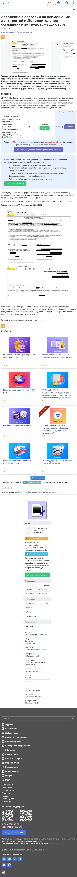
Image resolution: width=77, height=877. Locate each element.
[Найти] (73, 718)
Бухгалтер (29, 641)
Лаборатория (11, 733)
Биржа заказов (12, 771)
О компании (7, 785)
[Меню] (3, 3)
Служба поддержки (14, 807)
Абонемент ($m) (31, 703)
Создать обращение (14, 832)
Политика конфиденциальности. (44, 844)
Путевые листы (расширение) (17, 425)
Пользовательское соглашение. (15, 844)
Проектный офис (13, 758)
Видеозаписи (11, 767)
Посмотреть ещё (37, 478)
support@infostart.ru (12, 827)
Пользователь (30, 643)
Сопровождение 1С (14, 741)
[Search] (38, 718)
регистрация (39, 492)
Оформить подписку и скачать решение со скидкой (38, 150)
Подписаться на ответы (11, 482)
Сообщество (8, 788)
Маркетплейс (12, 754)
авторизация (51, 492)
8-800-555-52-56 (10, 824)
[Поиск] (9, 3)
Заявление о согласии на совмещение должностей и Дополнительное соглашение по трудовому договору (35, 20)
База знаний (11, 729)
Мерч (8, 780)
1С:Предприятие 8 (32, 656)
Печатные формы (32, 635)
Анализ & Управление (16, 737)
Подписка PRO (8, 790)
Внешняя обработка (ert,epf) (36, 650)
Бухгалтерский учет (33, 697)
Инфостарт (38, 320)
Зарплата (42, 635)
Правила (6, 793)
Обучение (10, 750)
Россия (28, 677)
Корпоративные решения (17, 746)
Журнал (9, 724)
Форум (8, 775)
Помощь (6, 796)
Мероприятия (12, 763)
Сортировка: (55, 482)
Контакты (6, 801)
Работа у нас (8, 799)
